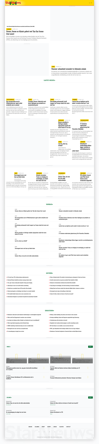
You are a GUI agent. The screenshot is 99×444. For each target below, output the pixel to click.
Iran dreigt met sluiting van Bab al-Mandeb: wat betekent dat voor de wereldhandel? (23, 324)
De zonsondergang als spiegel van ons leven (15, 336)
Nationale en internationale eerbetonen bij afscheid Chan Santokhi (63, 286)
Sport (43, 431)
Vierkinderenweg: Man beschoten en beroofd (58, 324)
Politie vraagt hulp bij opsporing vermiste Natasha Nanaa (18, 327)
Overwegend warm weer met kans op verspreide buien (17, 333)
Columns (37, 431)
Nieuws (30, 431)
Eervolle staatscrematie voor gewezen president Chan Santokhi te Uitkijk (64, 283)
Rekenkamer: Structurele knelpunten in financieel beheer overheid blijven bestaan (66, 336)
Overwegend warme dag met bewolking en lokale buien (60, 295)
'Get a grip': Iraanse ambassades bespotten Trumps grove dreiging (20, 286)
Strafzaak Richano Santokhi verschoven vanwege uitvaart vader (19, 283)
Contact (68, 431)
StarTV (49, 431)
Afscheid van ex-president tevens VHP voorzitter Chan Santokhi (19, 292)
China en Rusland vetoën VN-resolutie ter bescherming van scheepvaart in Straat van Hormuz (68, 280)
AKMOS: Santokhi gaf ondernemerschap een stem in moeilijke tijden (20, 330)
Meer (90, 351)
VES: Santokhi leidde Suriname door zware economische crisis (19, 298)
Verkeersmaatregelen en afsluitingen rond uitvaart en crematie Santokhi (21, 295)
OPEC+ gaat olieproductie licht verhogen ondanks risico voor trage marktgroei (65, 333)
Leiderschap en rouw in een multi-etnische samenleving (18, 289)
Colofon (61, 431)
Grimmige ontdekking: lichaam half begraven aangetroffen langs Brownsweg (65, 321)
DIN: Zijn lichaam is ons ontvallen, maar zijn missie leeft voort (62, 330)
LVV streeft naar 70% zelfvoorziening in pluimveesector (18, 280)
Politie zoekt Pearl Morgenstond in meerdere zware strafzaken (19, 321)
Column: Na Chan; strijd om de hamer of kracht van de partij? (62, 298)
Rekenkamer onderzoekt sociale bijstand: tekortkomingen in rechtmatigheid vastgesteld (24, 319)
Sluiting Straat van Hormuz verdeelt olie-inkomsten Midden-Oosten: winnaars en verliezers (67, 292)
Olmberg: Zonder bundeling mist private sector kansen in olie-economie (64, 319)
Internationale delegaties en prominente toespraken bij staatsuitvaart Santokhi (22, 300)
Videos (55, 431)
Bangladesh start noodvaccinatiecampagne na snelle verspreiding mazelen (64, 327)
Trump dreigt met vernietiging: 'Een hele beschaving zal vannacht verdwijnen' (65, 289)
